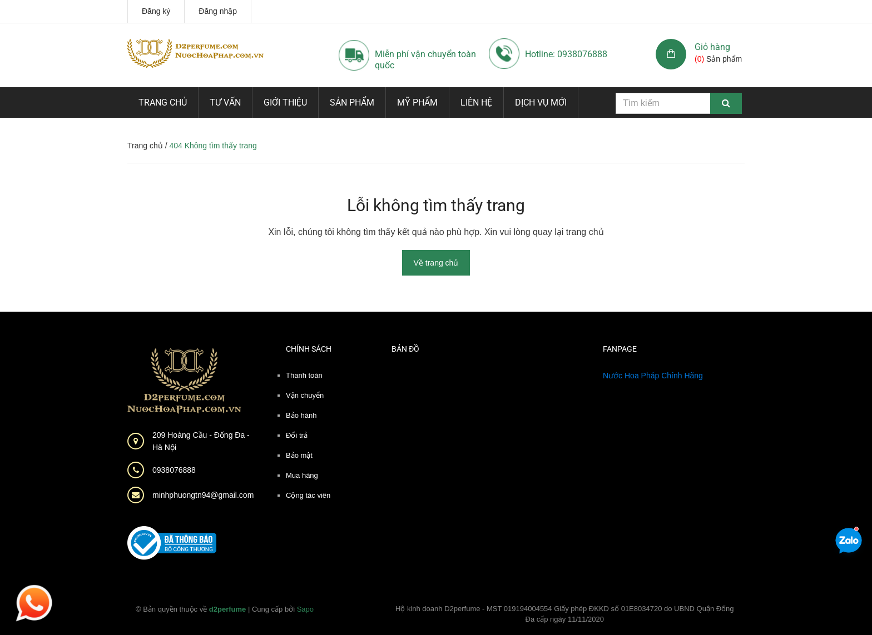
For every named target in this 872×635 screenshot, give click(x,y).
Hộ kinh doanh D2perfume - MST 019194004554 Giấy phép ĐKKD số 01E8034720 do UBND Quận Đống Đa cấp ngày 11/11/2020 (564, 614)
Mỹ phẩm (417, 102)
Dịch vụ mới (541, 102)
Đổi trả (297, 435)
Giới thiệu (285, 102)
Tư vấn (225, 102)
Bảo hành (301, 415)
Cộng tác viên (308, 495)
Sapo (305, 609)
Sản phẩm (352, 102)
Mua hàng (302, 475)
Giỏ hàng (712, 47)
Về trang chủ (436, 262)
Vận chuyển (305, 395)
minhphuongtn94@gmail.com (203, 495)
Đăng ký (156, 11)
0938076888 (174, 470)
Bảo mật (299, 455)
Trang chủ (162, 102)
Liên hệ (476, 102)
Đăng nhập (218, 11)
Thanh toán (304, 375)
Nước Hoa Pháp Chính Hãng (653, 375)
